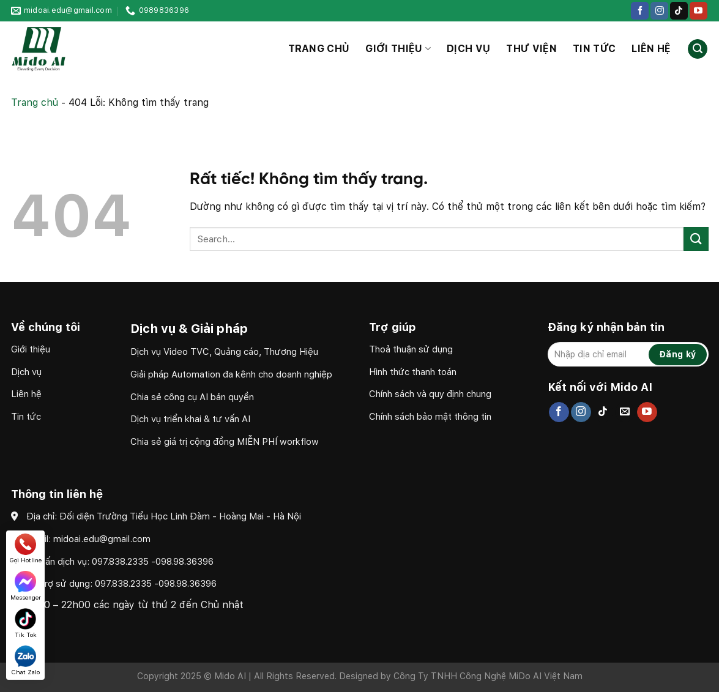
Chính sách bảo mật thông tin (430, 416)
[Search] (697, 49)
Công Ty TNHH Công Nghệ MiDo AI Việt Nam (488, 676)
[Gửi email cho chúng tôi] (625, 412)
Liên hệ (651, 48)
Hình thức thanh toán (412, 372)
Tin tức (594, 48)
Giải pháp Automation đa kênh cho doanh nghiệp (231, 374)
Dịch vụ (468, 48)
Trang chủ (319, 48)
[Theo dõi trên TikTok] (679, 11)
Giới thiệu (398, 49)
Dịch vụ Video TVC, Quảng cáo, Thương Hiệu (225, 351)
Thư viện (531, 48)
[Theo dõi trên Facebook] (640, 11)
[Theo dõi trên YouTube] (698, 11)
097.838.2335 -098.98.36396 (153, 561)
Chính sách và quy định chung (430, 394)
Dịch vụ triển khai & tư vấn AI (190, 419)
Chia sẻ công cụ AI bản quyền (192, 397)
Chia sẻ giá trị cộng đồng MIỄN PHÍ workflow (224, 441)
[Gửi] (696, 239)
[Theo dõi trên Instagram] (659, 11)
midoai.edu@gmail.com (102, 539)
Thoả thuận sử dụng (411, 349)
